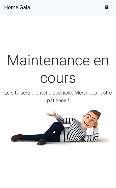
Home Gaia (17, 7)
